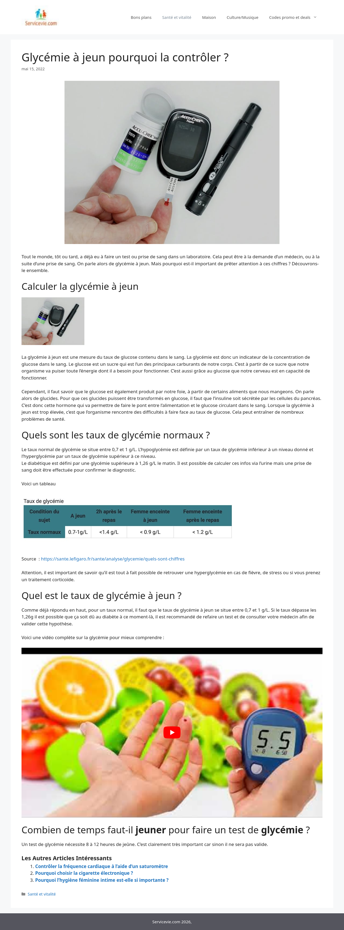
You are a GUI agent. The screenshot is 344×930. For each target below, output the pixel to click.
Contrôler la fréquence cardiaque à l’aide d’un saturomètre (101, 866)
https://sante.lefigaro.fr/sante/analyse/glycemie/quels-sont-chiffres (113, 559)
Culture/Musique (242, 17)
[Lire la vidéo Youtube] (172, 732)
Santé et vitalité (176, 17)
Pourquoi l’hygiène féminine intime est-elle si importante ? (102, 880)
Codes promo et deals (295, 17)
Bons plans (141, 17)
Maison (209, 17)
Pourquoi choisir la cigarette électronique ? (84, 873)
